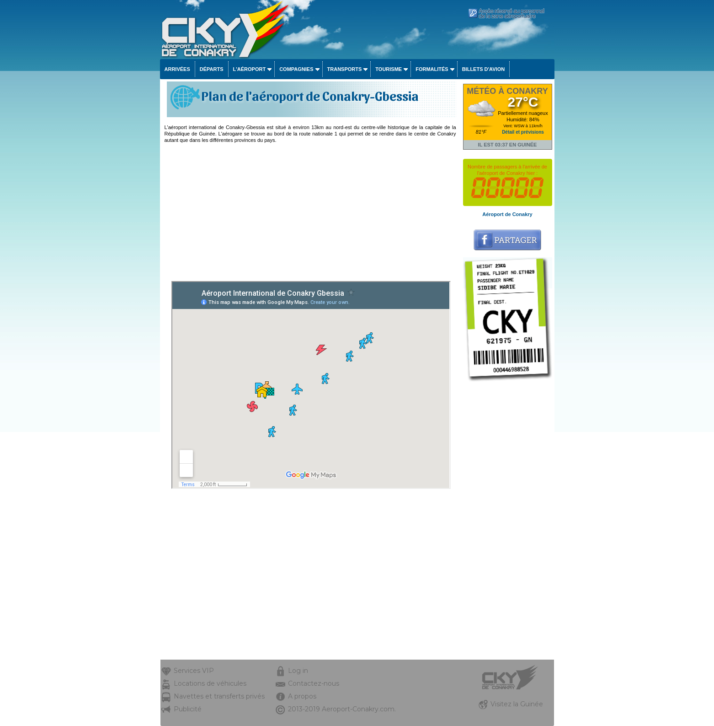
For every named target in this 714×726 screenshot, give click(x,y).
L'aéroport (249, 69)
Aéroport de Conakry (507, 214)
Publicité (188, 709)
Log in (298, 670)
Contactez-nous (313, 683)
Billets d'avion (483, 69)
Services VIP (194, 670)
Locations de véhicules (210, 683)
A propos (302, 696)
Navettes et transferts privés (219, 696)
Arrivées (177, 69)
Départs (212, 69)
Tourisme (388, 69)
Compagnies (296, 69)
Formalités (432, 69)
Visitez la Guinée (516, 704)
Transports (344, 69)
